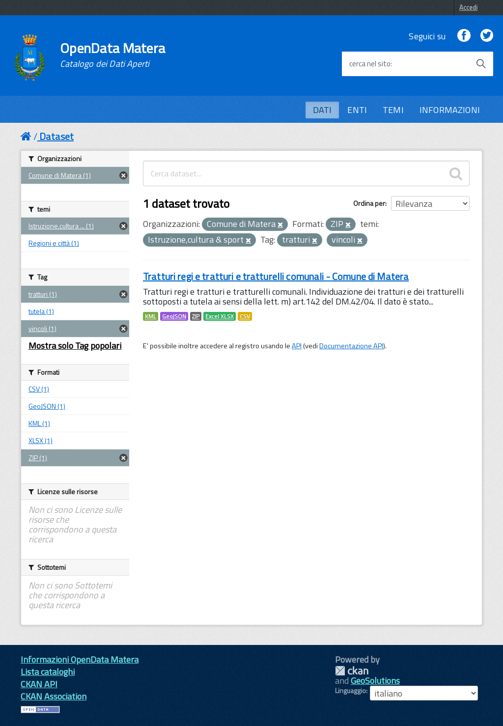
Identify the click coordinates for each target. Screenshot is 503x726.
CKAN (351, 671)
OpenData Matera (112, 55)
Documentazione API (351, 345)
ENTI (357, 109)
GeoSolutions (375, 680)
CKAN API (39, 684)
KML (150, 316)
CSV (245, 316)
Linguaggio (350, 691)
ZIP (195, 316)
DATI (322, 109)
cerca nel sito (370, 64)
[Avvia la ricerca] (481, 64)
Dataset (56, 136)
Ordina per (369, 203)
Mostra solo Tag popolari (74, 345)
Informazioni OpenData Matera (80, 659)
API (297, 345)
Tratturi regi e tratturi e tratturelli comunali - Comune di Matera (276, 276)
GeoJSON (174, 316)
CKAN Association (53, 696)
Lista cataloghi (48, 671)
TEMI (393, 109)
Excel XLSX (219, 316)
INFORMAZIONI (449, 109)
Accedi (468, 7)
